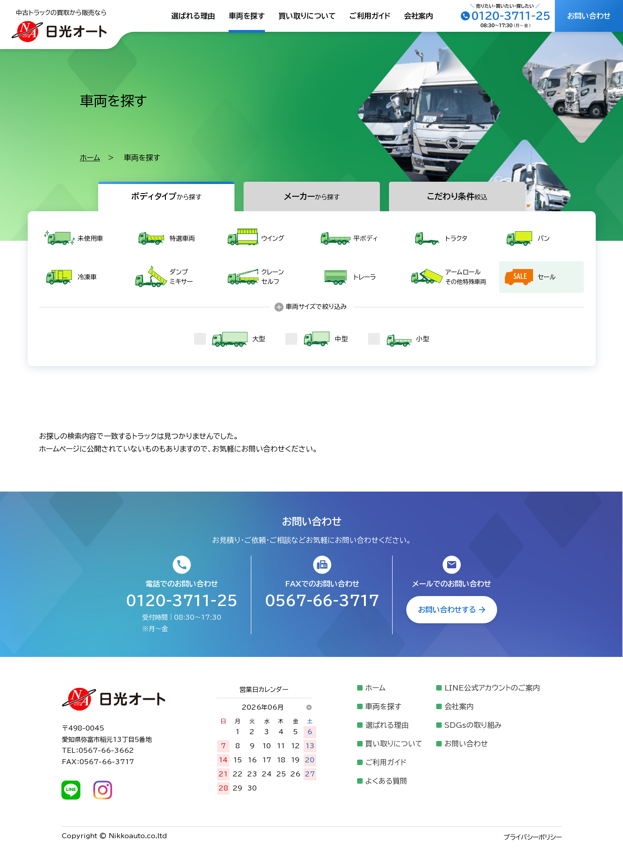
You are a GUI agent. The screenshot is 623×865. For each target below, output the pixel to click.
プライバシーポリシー (532, 837)
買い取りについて (307, 16)
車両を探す (247, 16)
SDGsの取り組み (473, 725)
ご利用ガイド (369, 16)
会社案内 (418, 16)
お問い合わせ (466, 743)
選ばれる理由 (193, 16)
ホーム (90, 157)
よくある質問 (386, 781)
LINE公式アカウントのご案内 (492, 687)
